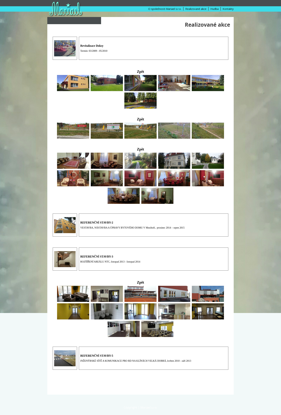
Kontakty (228, 9)
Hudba (214, 9)
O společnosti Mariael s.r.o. (165, 9)
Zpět (140, 72)
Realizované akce (195, 9)
